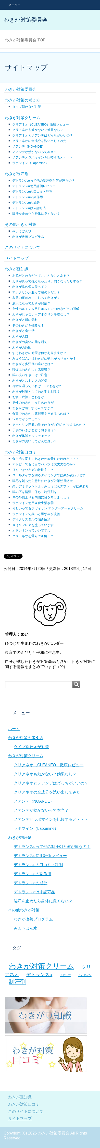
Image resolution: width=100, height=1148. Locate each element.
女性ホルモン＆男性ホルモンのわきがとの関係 (45, 309)
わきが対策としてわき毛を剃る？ (36, 391)
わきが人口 (20, 336)
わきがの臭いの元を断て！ (31, 342)
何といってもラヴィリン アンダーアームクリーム (47, 508)
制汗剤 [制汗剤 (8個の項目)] (17, 981)
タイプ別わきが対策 (26, 107)
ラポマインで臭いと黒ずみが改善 (36, 514)
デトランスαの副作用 (27, 197)
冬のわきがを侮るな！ (28, 325)
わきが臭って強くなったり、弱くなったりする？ (47, 281)
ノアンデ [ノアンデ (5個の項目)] (65, 975)
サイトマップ (16, 258)
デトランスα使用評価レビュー (34, 186)
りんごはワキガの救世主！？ (33, 470)
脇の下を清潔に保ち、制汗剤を (34, 492)
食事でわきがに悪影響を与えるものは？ (41, 414)
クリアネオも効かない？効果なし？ (37, 130)
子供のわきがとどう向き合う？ (34, 430)
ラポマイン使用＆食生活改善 (33, 503)
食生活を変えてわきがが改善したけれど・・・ (45, 459)
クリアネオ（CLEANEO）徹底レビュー (40, 124)
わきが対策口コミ (20, 452)
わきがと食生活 (23, 331)
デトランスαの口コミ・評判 (32, 191)
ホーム (14, 729)
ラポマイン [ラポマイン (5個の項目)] (85, 975)
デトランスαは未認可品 (29, 208)
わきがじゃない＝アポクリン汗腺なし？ (41, 314)
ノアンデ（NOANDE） (28, 146)
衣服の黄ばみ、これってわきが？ (36, 298)
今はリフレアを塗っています (33, 525)
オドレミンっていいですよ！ (33, 530)
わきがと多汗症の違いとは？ (33, 364)
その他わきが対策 (20, 224)
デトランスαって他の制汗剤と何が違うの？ (43, 180)
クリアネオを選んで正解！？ (33, 536)
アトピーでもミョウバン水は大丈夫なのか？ (44, 464)
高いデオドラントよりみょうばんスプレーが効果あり (50, 486)
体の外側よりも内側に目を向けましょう (41, 497)
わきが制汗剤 (16, 174)
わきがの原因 (21, 347)
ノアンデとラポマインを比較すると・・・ (42, 157)
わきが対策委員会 (26, 20)
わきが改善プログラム (28, 237)
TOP (25, 40)
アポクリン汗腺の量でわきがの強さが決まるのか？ (49, 425)
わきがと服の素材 (25, 320)
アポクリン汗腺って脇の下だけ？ (36, 292)
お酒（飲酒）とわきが (28, 397)
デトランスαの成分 (26, 202)
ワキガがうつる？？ (26, 419)
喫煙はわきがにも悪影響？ (31, 369)
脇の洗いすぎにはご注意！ (31, 375)
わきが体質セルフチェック (31, 436)
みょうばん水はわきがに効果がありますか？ (44, 358)
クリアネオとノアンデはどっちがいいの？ (42, 135)
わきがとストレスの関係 (29, 380)
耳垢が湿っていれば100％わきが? (36, 386)
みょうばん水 (21, 231)
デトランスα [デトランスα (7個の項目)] (39, 974)
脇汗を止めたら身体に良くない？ (36, 213)
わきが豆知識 (16, 269)
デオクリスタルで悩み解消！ (33, 519)
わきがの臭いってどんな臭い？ (34, 441)
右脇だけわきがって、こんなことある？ (41, 276)
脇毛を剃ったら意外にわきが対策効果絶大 (42, 481)
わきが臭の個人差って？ (29, 287)
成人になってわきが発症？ (31, 303)
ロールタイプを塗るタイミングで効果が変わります (49, 475)
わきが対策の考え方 (22, 100)
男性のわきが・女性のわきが (33, 402)
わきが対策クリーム (22, 118)
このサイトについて (22, 247)
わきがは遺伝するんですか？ (33, 408)
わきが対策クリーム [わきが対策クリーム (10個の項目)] (41, 966)
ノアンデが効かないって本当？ (34, 152)
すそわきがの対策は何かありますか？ (39, 353)
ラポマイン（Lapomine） (30, 163)
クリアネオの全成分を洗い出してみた (39, 141)
